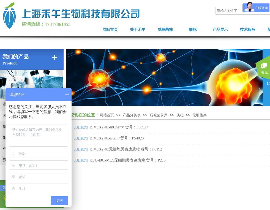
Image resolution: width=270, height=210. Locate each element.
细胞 (193, 30)
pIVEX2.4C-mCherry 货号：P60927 (119, 127)
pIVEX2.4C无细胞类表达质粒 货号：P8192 (126, 149)
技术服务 (247, 30)
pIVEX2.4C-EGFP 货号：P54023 (117, 138)
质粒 (180, 115)
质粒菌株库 (159, 115)
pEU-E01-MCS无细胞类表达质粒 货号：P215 (127, 160)
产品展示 (220, 30)
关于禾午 (137, 30)
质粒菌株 (165, 30)
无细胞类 (199, 115)
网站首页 (110, 30)
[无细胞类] (80, 127)
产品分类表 (132, 115)
